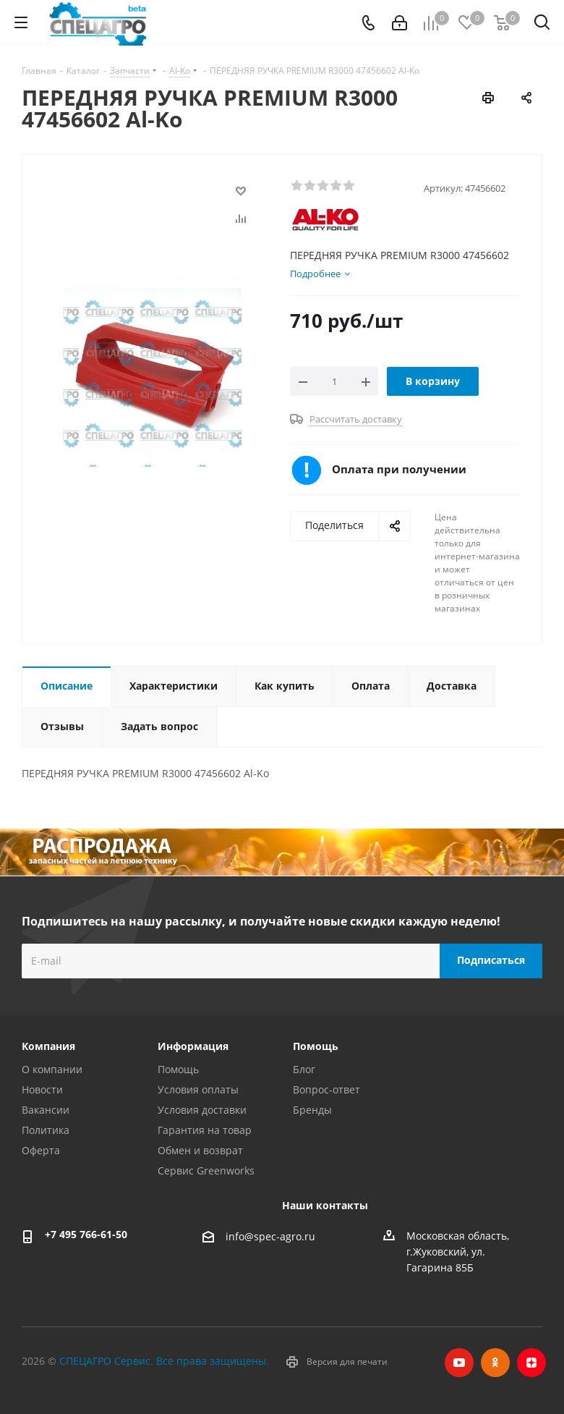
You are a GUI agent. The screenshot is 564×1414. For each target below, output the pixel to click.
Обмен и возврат (200, 1150)
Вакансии (45, 1110)
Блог (304, 1069)
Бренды (312, 1110)
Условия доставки (202, 1110)
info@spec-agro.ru (270, 1236)
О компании (52, 1069)
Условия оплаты (198, 1089)
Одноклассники (495, 1362)
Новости (42, 1089)
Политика (45, 1130)
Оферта (41, 1150)
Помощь (178, 1069)
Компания (48, 1046)
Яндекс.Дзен (531, 1362)
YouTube (459, 1362)
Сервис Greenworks (206, 1170)
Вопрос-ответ (326, 1089)
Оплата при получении (399, 469)
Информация (193, 1046)
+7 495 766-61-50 (86, 1234)
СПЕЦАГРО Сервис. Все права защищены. (164, 1361)
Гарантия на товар (205, 1130)
